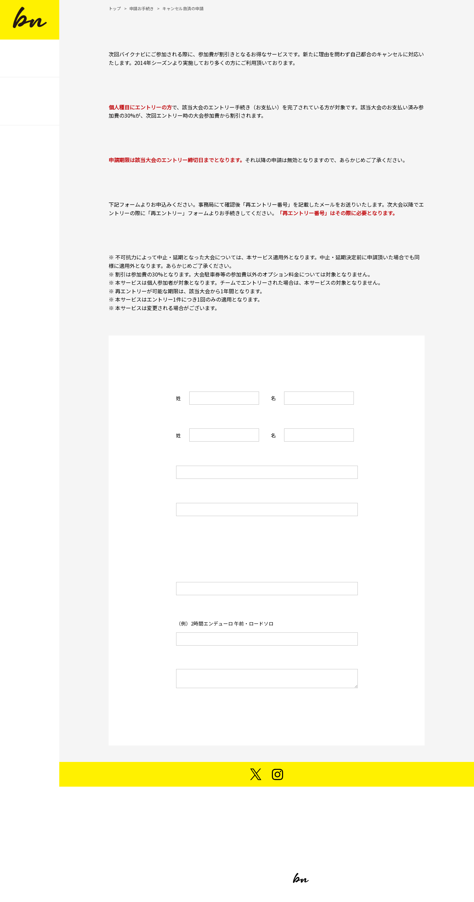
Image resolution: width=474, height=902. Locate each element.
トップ (115, 8)
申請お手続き (141, 8)
